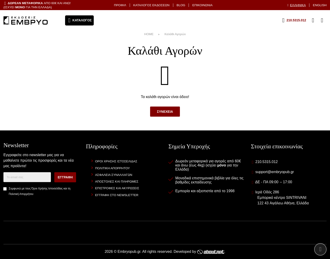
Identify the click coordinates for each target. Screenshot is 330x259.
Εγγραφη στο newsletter (116, 195)
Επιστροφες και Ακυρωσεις (117, 188)
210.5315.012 (266, 162)
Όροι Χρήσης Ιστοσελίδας (47, 188)
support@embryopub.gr (274, 172)
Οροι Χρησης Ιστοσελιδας (116, 161)
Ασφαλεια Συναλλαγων (113, 175)
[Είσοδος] (313, 20)
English (320, 5)
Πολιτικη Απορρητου (112, 168)
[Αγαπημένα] (303, 20)
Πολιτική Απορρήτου (21, 194)
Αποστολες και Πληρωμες (116, 181)
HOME (149, 34)
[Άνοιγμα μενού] (79, 20)
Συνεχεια (165, 111)
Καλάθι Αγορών (175, 34)
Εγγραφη (65, 177)
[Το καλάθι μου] (322, 20)
